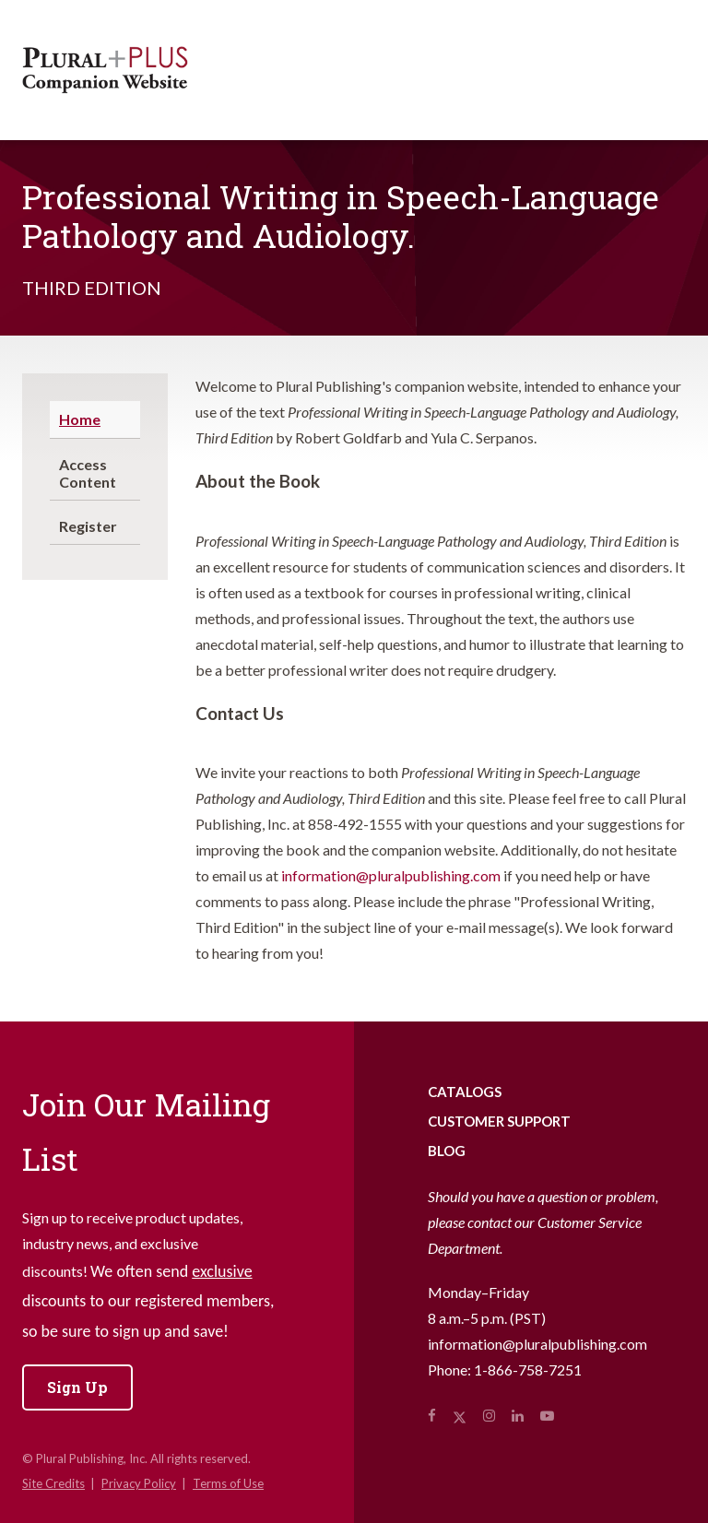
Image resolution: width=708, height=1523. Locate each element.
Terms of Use (228, 1483)
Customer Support (499, 1121)
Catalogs (465, 1091)
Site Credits (53, 1483)
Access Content (87, 472)
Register (88, 526)
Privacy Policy (138, 1483)
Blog (447, 1150)
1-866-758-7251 (528, 1369)
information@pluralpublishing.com (391, 875)
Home (79, 419)
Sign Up (77, 1387)
